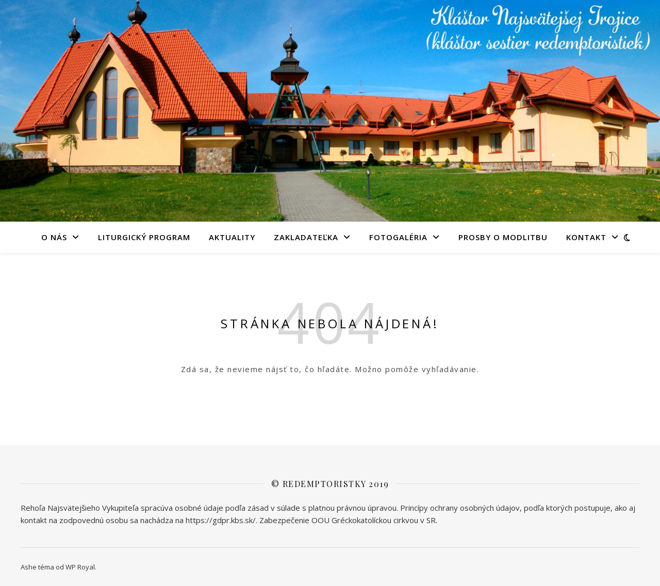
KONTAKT (586, 237)
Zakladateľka (306, 237)
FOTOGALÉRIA (398, 237)
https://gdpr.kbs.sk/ (221, 520)
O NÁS (54, 237)
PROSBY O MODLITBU (503, 237)
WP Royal (80, 567)
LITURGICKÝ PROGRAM (144, 237)
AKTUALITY (232, 237)
